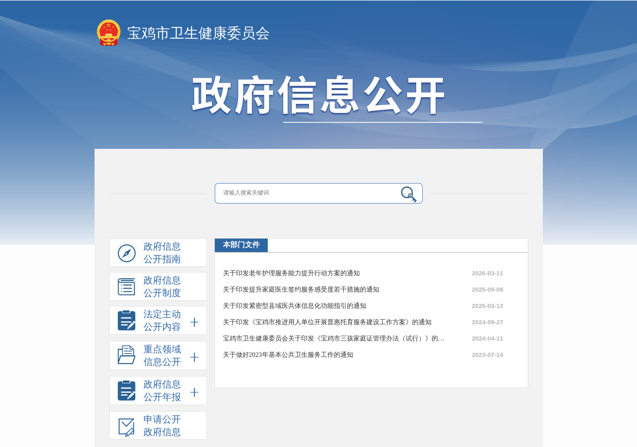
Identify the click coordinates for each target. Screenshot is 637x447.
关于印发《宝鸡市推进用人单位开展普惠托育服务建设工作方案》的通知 (327, 322)
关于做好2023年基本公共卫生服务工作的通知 (288, 354)
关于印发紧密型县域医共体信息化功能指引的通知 (294, 305)
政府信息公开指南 (149, 254)
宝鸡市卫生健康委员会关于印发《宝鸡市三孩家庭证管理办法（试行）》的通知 (335, 338)
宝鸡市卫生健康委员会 (198, 33)
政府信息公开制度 (149, 288)
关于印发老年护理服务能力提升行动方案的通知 (291, 273)
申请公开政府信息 (149, 427)
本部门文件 (241, 245)
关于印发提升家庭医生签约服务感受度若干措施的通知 (301, 289)
